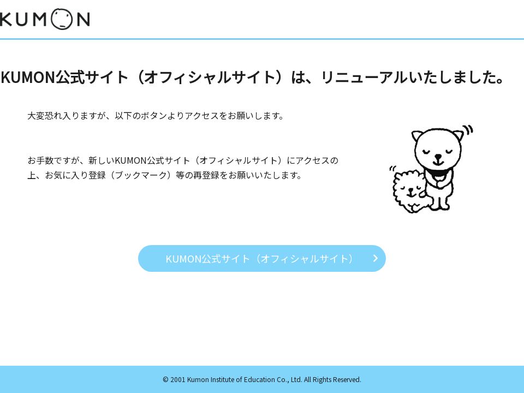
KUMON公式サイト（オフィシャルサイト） (262, 258)
